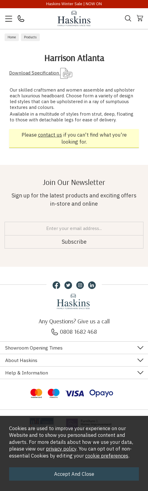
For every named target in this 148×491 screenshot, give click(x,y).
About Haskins (21, 360)
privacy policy (61, 448)
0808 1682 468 (74, 331)
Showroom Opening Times (34, 348)
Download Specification (40, 73)
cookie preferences (106, 455)
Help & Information (26, 373)
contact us (50, 134)
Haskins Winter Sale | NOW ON (74, 3)
